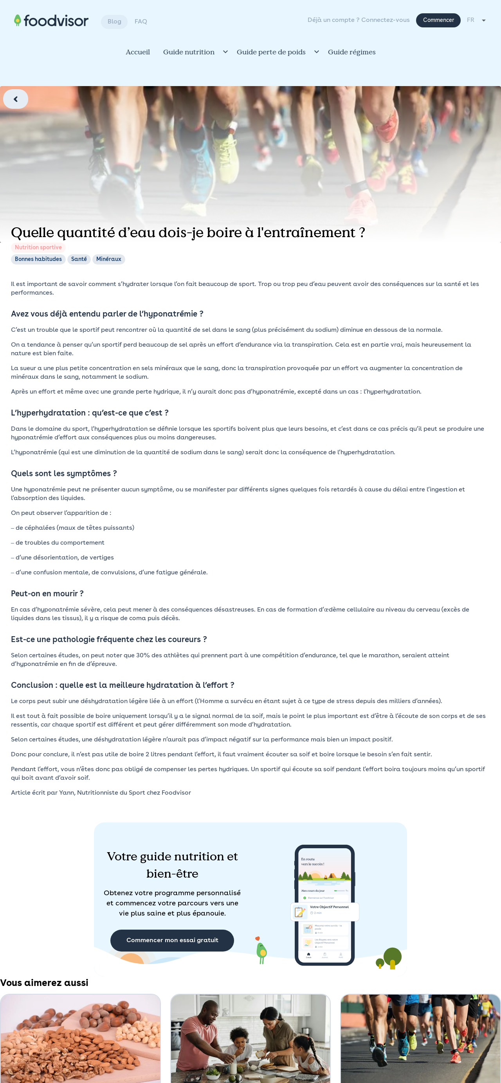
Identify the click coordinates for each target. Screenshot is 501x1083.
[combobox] (477, 20)
